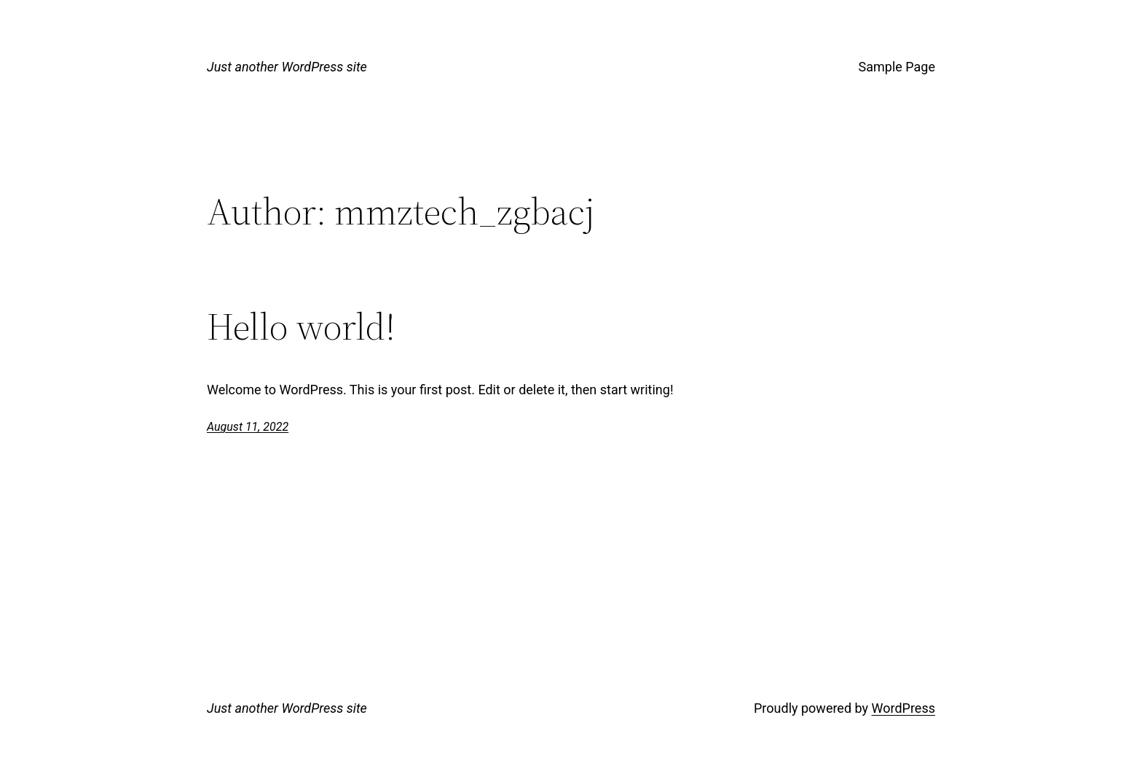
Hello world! (301, 326)
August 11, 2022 (247, 427)
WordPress (903, 708)
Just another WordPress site (287, 66)
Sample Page (897, 66)
